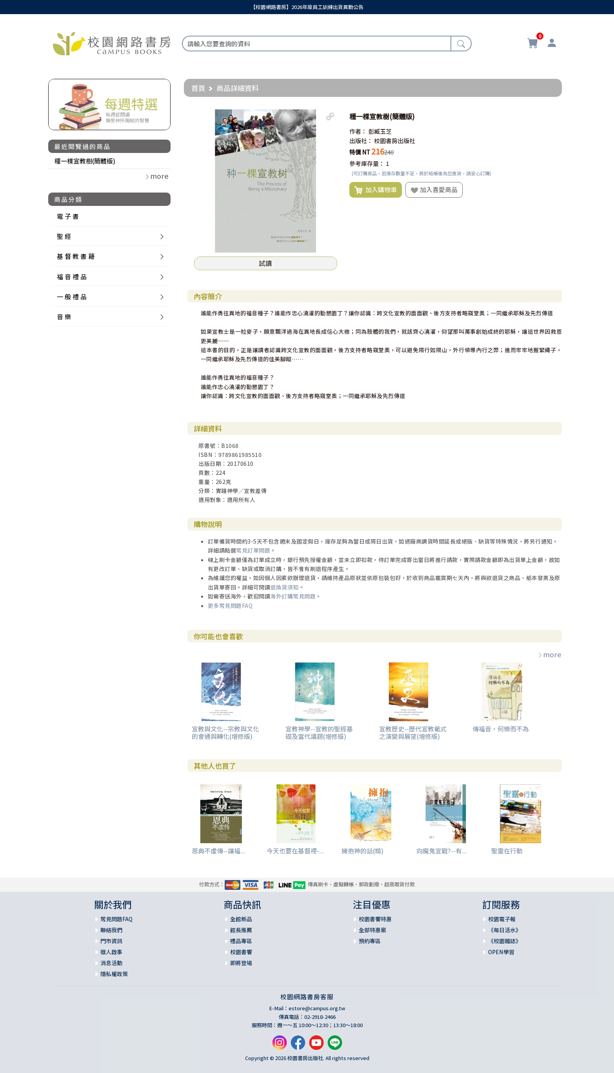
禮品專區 (241, 941)
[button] (330, 116)
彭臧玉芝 (380, 131)
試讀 (265, 263)
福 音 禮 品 (72, 276)
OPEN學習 (501, 952)
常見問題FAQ (116, 919)
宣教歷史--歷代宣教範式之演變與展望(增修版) (413, 732)
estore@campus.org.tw (317, 1008)
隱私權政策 (114, 974)
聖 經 (64, 236)
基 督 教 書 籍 (75, 256)
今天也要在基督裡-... (295, 850)
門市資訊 (111, 941)
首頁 (198, 88)
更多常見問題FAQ (230, 605)
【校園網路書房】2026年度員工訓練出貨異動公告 (307, 7)
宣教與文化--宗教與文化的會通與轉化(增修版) (225, 732)
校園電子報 (502, 919)
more (549, 654)
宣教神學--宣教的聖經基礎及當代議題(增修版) (319, 732)
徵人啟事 (111, 952)
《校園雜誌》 (504, 941)
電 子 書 (68, 216)
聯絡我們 (111, 930)
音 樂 (64, 316)
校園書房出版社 (394, 140)
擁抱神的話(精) (362, 850)
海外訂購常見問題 (293, 596)
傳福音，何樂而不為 (500, 728)
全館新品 (241, 919)
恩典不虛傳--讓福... (218, 850)
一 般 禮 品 (72, 296)
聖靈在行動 (507, 850)
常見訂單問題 (253, 550)
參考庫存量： (367, 163)
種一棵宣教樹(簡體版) (84, 160)
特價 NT (359, 152)
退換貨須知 (284, 587)
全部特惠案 (372, 930)
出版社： (361, 140)
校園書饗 (241, 952)
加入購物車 (375, 190)
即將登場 (241, 963)
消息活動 (111, 963)
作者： (358, 131)
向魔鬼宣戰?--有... (441, 850)
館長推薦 (241, 930)
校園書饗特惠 (375, 919)
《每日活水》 (504, 930)
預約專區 (370, 941)
